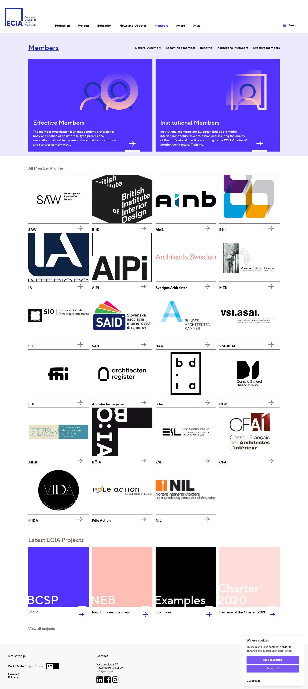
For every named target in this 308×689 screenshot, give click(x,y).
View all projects (41, 629)
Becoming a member (180, 48)
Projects (83, 26)
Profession (62, 26)
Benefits (206, 48)
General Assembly (148, 48)
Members (161, 26)
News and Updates (133, 26)
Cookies (13, 674)
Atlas (196, 26)
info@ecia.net (104, 671)
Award (180, 26)
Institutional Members (232, 48)
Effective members (266, 48)
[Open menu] (292, 16)
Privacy (13, 677)
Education (104, 26)
